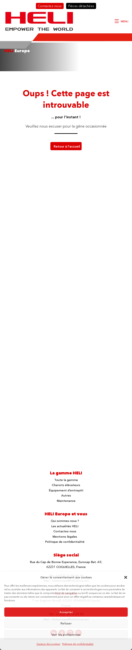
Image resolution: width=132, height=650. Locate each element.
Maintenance (66, 501)
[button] (126, 577)
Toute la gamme (66, 480)
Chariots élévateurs (66, 485)
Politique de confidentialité (77, 643)
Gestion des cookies (48, 643)
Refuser (66, 623)
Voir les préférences (66, 634)
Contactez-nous (64, 531)
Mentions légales (64, 536)
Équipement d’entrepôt (66, 490)
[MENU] (121, 21)
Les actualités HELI (64, 526)
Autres (66, 495)
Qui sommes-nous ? (65, 521)
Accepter (66, 612)
